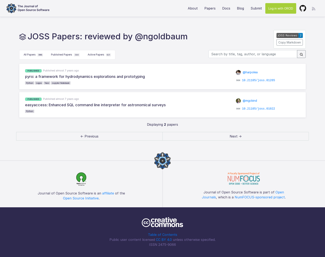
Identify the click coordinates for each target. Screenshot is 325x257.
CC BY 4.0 (164, 240)
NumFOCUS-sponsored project (260, 197)
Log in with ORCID (280, 8)
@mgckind (246, 100)
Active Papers (99, 55)
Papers (210, 8)
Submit (256, 8)
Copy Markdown (289, 42)
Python (29, 83)
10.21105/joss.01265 (258, 80)
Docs (226, 8)
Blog (240, 8)
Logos (39, 83)
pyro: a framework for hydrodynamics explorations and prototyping (85, 76)
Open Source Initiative (81, 198)
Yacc (47, 83)
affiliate (108, 193)
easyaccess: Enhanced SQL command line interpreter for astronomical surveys (95, 105)
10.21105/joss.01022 (258, 108)
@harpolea (247, 72)
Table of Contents (162, 235)
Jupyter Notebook (60, 83)
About (193, 8)
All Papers (33, 55)
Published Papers (65, 55)
